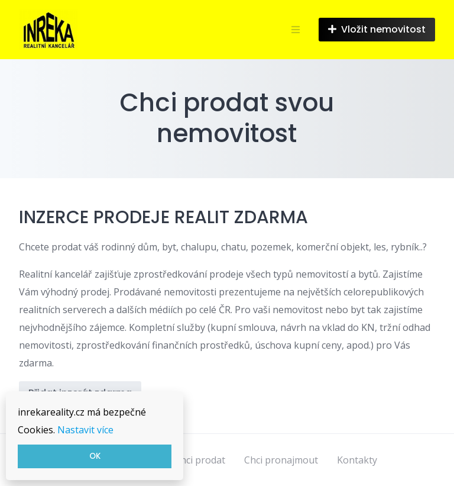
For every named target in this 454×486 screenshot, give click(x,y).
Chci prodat (199, 459)
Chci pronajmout (281, 459)
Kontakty (357, 459)
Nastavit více (85, 429)
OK (94, 456)
